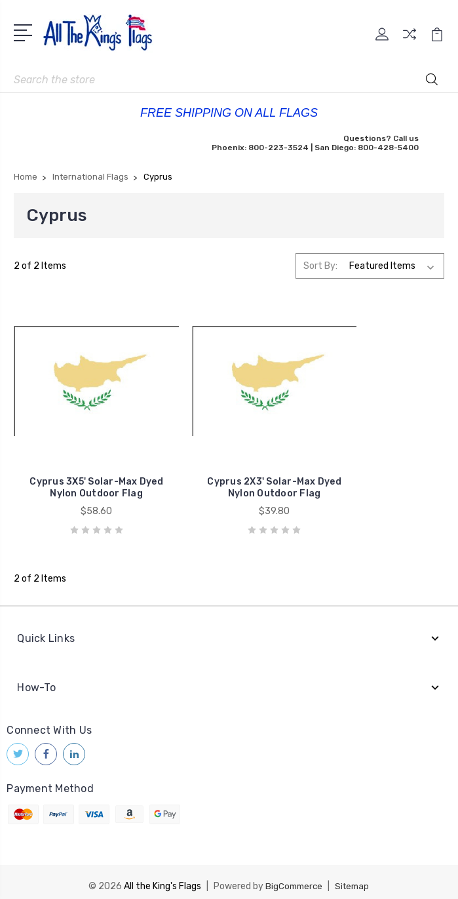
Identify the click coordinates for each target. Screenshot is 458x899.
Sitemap (353, 855)
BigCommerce (293, 855)
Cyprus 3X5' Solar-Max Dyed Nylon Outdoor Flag (81, 457)
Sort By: (320, 265)
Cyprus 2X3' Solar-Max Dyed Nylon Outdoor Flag (229, 457)
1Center (282, 877)
